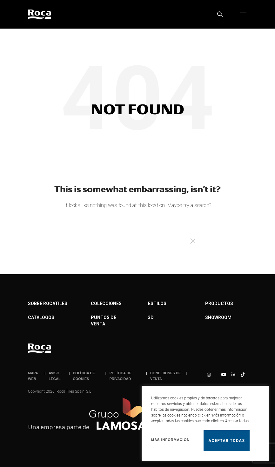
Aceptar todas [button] (226, 440)
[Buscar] (137, 241)
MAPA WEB (33, 376)
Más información (170, 440)
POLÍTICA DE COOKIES (84, 376)
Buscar (192, 241)
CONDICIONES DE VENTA (165, 376)
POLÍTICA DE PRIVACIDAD (120, 376)
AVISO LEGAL (54, 376)
